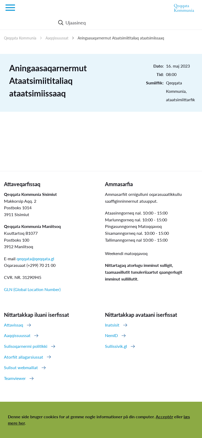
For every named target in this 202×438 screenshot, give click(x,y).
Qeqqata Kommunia (20, 38)
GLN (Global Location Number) (32, 289)
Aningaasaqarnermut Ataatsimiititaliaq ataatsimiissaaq (121, 38)
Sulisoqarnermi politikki (25, 346)
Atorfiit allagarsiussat (23, 356)
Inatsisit (112, 324)
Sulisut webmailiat (21, 367)
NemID (111, 335)
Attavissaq (13, 324)
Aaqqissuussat (57, 38)
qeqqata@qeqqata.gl (35, 258)
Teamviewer (15, 378)
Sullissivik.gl (116, 346)
